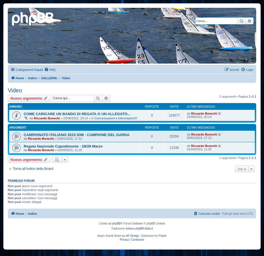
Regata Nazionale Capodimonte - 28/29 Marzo (63, 146)
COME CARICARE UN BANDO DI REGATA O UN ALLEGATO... (77, 114)
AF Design (132, 235)
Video (15, 90)
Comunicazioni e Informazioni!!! (116, 118)
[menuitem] (49, 69)
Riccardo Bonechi (47, 118)
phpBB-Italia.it (144, 228)
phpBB (116, 223)
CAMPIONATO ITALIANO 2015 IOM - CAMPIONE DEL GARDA (76, 135)
